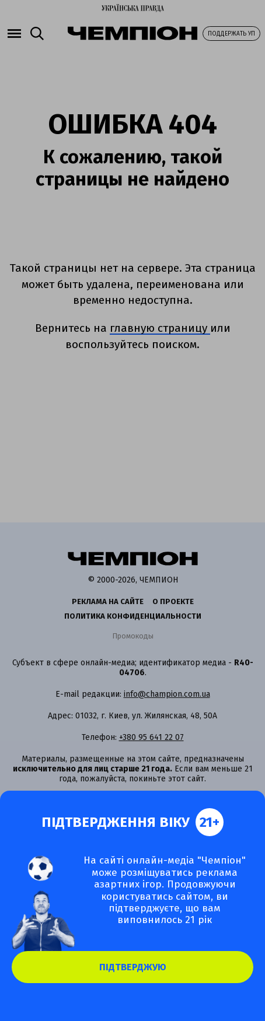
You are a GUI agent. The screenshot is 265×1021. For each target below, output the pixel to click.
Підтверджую (132, 967)
